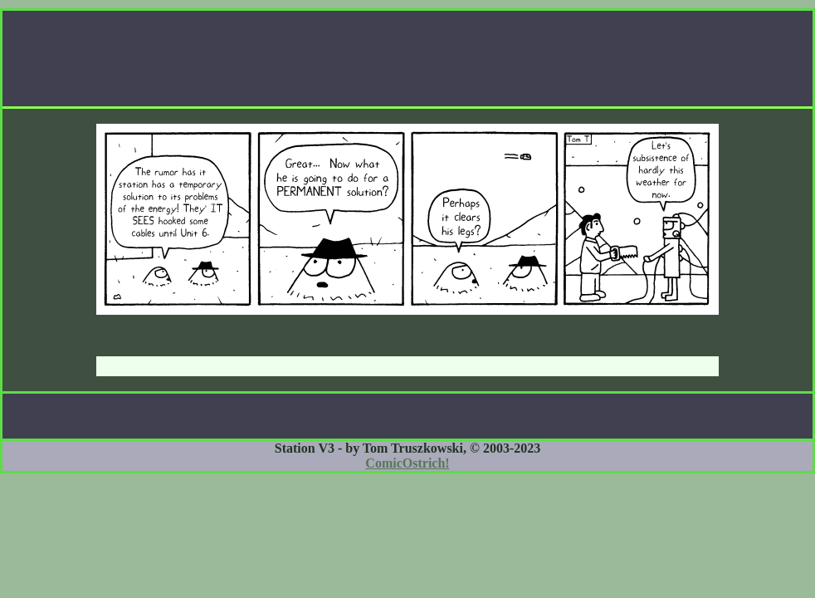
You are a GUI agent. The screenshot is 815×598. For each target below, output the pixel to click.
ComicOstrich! (407, 463)
